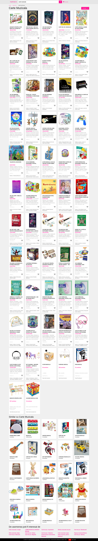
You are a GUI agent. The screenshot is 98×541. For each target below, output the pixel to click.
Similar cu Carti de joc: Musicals (64, 40)
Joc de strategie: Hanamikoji (47, 95)
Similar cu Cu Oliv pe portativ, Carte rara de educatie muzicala (65, 109)
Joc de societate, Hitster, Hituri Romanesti (47, 28)
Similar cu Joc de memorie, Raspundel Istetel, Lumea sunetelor (32, 176)
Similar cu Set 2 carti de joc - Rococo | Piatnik (16, 75)
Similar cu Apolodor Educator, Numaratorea (47, 210)
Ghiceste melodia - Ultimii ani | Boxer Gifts (48, 297)
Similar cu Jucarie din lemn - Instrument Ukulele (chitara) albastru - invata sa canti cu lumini (48, 244)
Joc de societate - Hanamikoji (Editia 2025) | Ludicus (48, 332)
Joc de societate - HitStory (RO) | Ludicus (32, 230)
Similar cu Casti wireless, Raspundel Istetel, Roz (65, 311)
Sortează (84, 8)
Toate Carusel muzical (63, 378)
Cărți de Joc (62, 435)
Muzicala (15, 5)
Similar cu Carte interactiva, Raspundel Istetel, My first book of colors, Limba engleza (81, 176)
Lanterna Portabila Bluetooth (31, 264)
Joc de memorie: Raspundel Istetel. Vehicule (15, 96)
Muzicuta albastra (64, 478)
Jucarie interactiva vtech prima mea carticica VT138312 (31, 197)
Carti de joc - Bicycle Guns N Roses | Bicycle (32, 28)
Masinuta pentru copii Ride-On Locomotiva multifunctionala (16, 28)
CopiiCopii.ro (13, 1)
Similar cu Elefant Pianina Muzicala (48, 74)
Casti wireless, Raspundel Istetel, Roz (65, 297)
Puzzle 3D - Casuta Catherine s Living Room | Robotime (32, 96)
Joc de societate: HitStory (63, 61)
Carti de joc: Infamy (30, 533)
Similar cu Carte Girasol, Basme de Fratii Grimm (81, 41)
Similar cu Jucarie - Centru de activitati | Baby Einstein (80, 143)
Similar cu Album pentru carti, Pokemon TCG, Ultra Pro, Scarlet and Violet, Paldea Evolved (32, 75)
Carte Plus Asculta (80, 499)
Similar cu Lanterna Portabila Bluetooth (31, 278)
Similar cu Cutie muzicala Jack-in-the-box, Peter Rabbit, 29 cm (48, 176)
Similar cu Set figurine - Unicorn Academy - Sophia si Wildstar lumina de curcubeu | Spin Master (32, 379)
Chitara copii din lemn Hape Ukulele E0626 (48, 129)
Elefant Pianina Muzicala (46, 61)
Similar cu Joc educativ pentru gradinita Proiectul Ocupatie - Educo (48, 278)
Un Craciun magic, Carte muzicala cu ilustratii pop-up (15, 130)
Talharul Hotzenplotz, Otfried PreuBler (16, 264)
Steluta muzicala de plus (64, 529)
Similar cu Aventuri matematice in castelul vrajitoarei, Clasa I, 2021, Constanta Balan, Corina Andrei (65, 345)
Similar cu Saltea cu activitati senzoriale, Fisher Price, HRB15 (15, 345)
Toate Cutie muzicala (46, 378)
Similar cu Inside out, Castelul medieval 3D (80, 244)
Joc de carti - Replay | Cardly (16, 196)
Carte (60, 499)
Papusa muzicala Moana (80, 533)
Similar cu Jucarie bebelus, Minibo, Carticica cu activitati (81, 75)
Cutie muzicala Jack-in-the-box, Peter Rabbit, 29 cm (48, 163)
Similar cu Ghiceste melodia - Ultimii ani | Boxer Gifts (48, 311)
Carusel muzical (63, 364)
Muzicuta (28, 435)
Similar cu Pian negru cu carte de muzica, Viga (81, 109)
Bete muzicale (30, 520)
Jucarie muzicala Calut (65, 520)
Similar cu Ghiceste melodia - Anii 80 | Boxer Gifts (32, 311)
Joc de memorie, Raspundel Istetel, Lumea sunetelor (31, 163)
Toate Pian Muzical (78, 378)
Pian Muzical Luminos (81, 478)
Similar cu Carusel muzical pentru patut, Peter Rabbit (32, 143)
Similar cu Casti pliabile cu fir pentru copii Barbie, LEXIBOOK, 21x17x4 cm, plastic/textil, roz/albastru (81, 345)
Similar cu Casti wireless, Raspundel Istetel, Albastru (81, 311)
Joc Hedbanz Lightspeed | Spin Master (79, 265)
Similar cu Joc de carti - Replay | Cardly (15, 210)
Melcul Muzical (30, 499)
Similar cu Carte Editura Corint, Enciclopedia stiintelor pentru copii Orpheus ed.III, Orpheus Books (81, 210)
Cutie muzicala (46, 364)
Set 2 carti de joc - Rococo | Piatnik (15, 61)
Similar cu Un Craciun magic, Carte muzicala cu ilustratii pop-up (16, 143)
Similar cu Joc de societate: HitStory (65, 74)
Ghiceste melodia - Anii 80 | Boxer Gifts (32, 297)
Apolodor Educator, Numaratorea (48, 196)
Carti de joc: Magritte (30, 534)
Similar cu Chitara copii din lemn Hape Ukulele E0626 (48, 143)
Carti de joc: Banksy (79, 534)
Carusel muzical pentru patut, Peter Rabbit (31, 130)
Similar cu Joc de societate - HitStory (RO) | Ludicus (32, 244)
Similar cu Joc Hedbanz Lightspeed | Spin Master (81, 278)
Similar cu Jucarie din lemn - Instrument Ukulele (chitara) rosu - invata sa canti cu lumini (65, 244)
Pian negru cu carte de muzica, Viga (81, 95)
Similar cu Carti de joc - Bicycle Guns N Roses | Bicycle (31, 41)
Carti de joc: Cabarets (47, 533)
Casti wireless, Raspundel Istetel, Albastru (80, 298)
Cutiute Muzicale (79, 435)
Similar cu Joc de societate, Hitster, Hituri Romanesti (48, 41)
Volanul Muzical (79, 456)
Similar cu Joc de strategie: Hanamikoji (47, 109)
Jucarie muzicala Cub (32, 398)
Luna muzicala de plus (48, 478)
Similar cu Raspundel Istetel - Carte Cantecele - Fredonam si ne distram (65, 143)
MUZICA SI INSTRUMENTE (16, 478)
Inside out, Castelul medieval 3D (80, 230)
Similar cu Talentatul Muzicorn (15, 175)
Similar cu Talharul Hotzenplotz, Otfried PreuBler (15, 278)
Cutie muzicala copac (63, 533)
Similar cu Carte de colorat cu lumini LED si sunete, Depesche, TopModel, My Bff (65, 210)
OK (69, 539)
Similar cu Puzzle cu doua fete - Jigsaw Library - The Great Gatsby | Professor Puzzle (65, 278)
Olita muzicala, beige (14, 533)
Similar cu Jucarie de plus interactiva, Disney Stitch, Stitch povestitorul (31, 345)
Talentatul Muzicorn (15, 162)
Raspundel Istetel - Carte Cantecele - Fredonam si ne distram (65, 130)
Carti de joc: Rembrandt (80, 529)
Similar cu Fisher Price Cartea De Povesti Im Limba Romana (65, 176)
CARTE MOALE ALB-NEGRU (32, 478)
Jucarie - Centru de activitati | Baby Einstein (80, 130)
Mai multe (74, 539)
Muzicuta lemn (14, 456)
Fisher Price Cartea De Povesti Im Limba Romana (65, 163)
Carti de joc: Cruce (31, 456)
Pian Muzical (78, 364)
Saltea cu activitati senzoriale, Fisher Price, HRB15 (15, 332)
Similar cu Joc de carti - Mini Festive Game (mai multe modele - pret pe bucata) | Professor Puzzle (16, 244)
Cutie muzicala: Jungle (15, 529)
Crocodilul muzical (15, 499)
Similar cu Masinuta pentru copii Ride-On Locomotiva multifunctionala (15, 41)
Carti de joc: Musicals (65, 27)
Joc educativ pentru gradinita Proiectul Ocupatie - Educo (48, 265)
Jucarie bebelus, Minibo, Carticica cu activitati (80, 62)
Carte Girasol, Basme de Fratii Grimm (81, 28)
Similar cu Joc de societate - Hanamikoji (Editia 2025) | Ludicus (48, 345)
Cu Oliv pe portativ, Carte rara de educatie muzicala (65, 96)
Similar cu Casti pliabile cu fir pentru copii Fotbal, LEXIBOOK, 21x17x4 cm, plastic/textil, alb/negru (16, 379)
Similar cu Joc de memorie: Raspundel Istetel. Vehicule (14, 109)
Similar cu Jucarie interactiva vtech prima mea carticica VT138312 (32, 210)
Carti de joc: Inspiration (48, 529)
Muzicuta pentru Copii (16, 398)
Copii (10, 5)
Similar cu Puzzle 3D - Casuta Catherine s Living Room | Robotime (32, 109)
